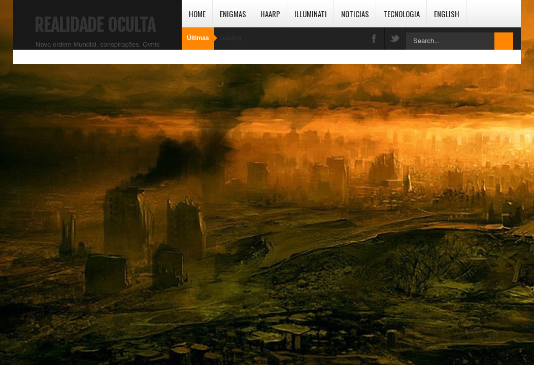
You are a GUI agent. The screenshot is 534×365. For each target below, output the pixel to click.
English (446, 13)
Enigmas (233, 13)
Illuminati (310, 13)
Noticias (355, 13)
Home (197, 13)
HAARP (270, 13)
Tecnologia (401, 13)
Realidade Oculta (95, 25)
